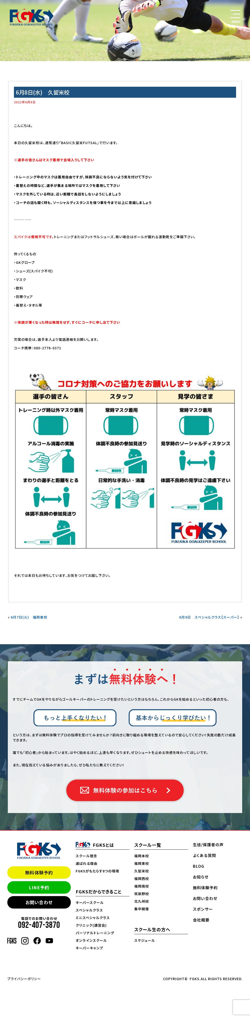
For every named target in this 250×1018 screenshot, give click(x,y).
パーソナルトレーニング (95, 932)
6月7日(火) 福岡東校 (29, 617)
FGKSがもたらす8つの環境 (97, 870)
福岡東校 (141, 863)
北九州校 (141, 901)
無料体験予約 (39, 872)
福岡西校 (141, 878)
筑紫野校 (141, 893)
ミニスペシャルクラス (93, 917)
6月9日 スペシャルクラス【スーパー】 (209, 617)
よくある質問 (204, 855)
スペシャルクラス (89, 910)
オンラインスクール (91, 940)
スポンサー (203, 909)
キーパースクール (90, 902)
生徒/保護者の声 (208, 844)
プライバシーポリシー (24, 978)
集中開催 (141, 908)
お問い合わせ (39, 902)
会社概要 (201, 920)
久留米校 (141, 870)
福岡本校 (141, 855)
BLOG (198, 866)
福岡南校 (141, 886)
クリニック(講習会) (91, 925)
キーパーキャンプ (89, 947)
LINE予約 (39, 887)
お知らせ (200, 877)
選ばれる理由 (86, 863)
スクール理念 (86, 855)
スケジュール (144, 940)
